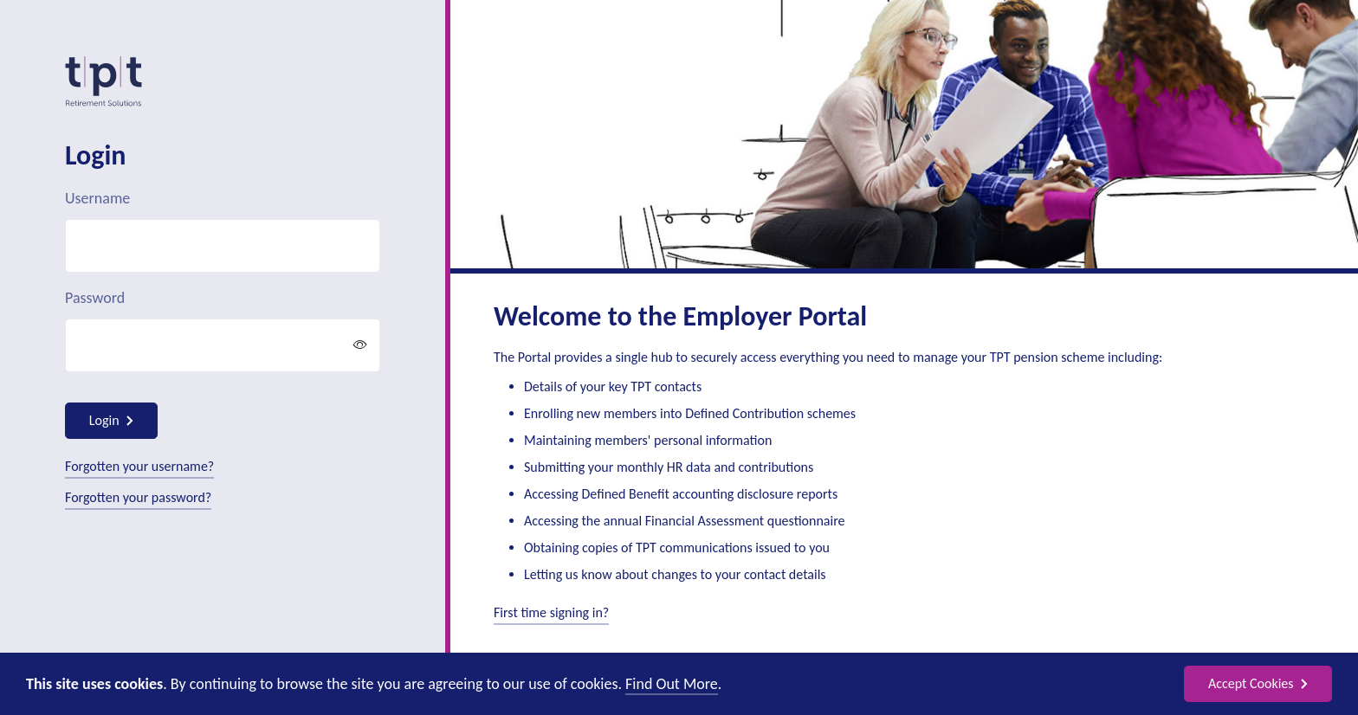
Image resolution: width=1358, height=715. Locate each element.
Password (95, 297)
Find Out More (671, 683)
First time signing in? (551, 612)
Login (111, 420)
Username (97, 198)
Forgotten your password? (138, 497)
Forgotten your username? (139, 466)
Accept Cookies (1258, 683)
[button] (360, 345)
